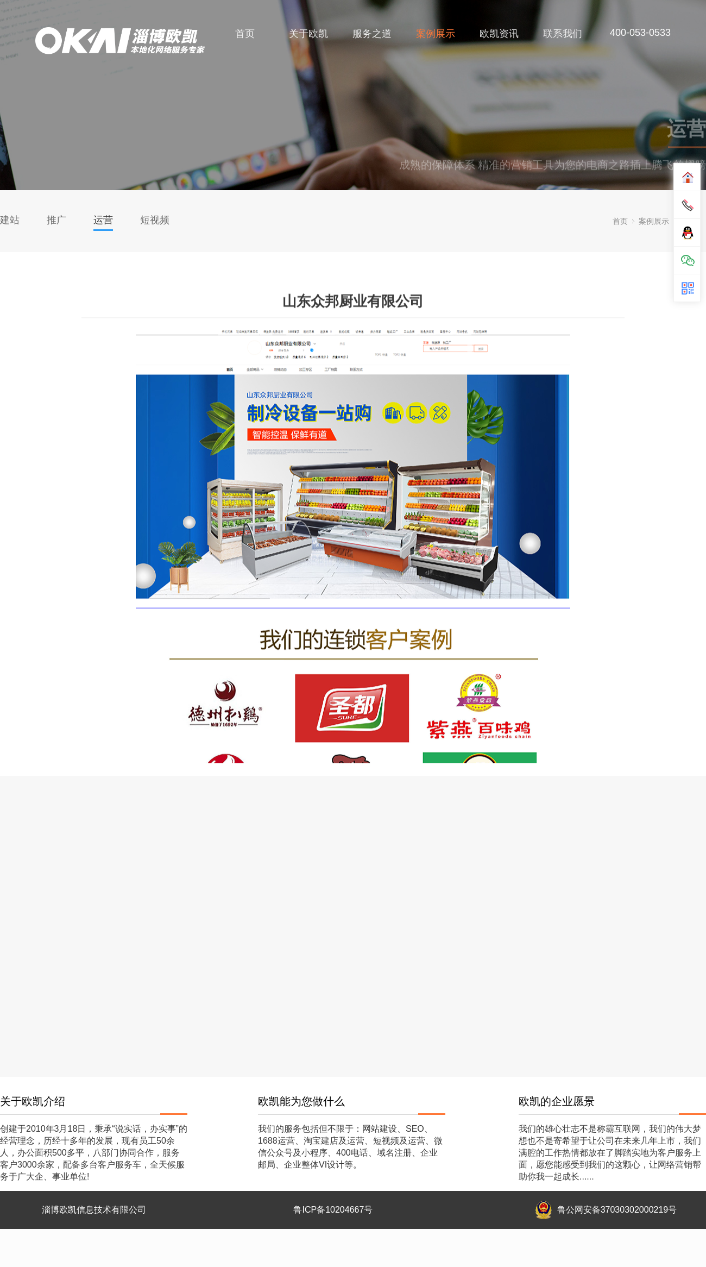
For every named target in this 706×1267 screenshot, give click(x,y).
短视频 (154, 220)
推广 (56, 220)
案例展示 (435, 33)
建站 (10, 220)
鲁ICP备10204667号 (333, 1209)
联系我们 (562, 33)
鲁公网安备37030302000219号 (617, 1209)
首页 (245, 33)
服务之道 (372, 33)
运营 (103, 220)
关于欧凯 (308, 33)
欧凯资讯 (499, 33)
